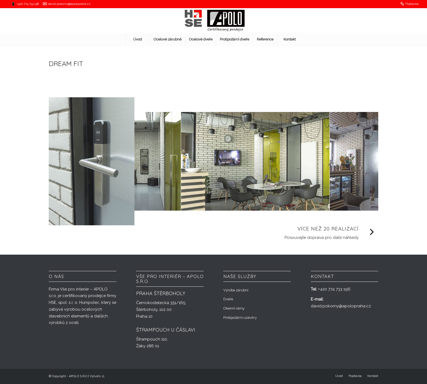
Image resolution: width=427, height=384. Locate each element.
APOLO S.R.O (78, 376)
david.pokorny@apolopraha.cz (69, 4)
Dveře (228, 299)
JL (103, 376)
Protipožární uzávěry (240, 318)
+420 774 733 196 (28, 4)
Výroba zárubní (235, 290)
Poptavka (412, 4)
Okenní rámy (234, 308)
